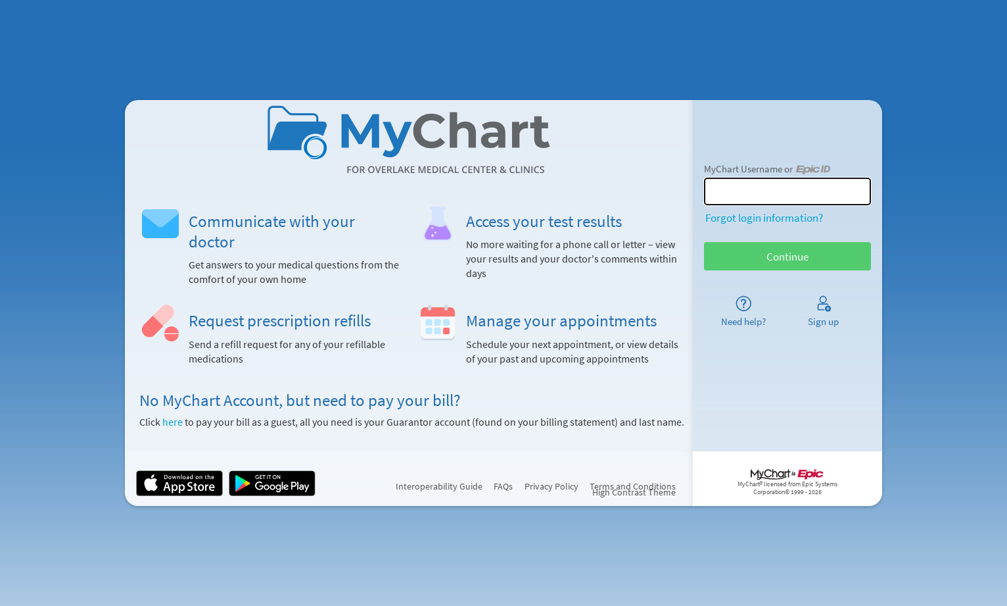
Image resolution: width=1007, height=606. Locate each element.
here (172, 422)
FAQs (503, 487)
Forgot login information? (764, 218)
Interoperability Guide (439, 487)
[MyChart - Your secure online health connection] (409, 139)
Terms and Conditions (633, 487)
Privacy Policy (551, 487)
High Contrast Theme (634, 492)
